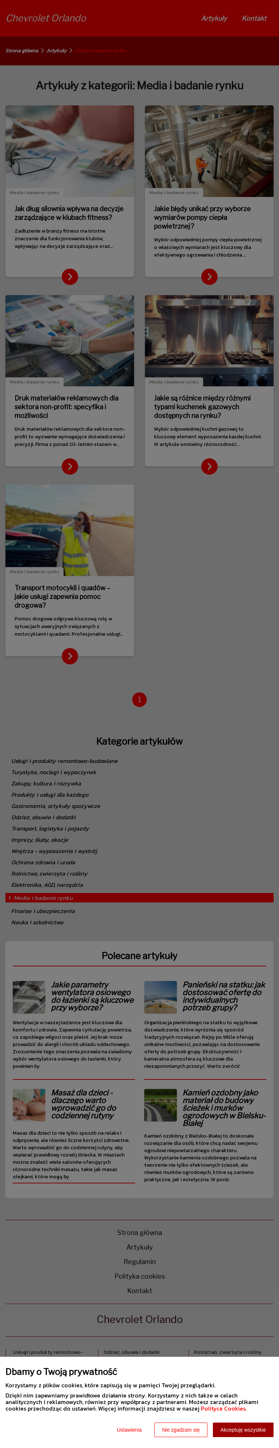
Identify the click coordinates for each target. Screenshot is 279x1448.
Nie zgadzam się (181, 1430)
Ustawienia (129, 1430)
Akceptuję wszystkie (243, 1430)
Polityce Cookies (223, 1408)
